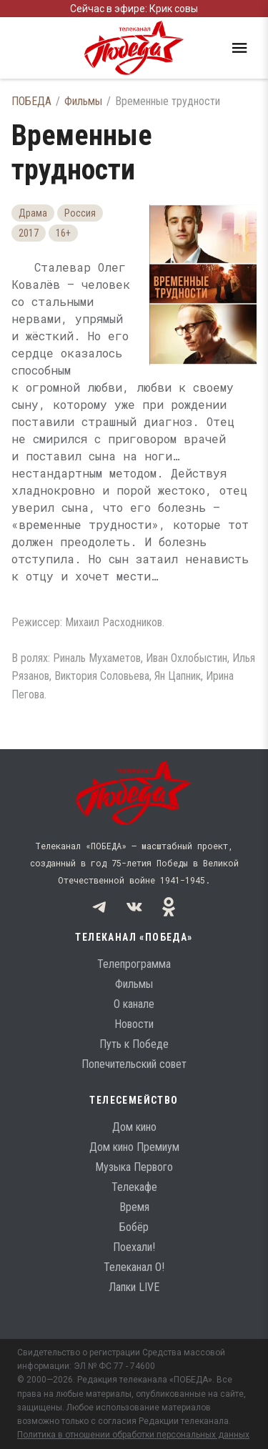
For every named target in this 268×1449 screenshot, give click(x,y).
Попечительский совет (134, 1064)
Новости (134, 1024)
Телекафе (134, 1187)
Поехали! (134, 1247)
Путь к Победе (134, 1044)
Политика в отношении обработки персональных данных (133, 1435)
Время (134, 1207)
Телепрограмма (134, 964)
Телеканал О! (134, 1267)
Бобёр (134, 1227)
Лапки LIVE (134, 1287)
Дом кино (134, 1127)
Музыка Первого (134, 1167)
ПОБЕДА (31, 101)
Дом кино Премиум (134, 1147)
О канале (134, 1004)
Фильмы (83, 101)
